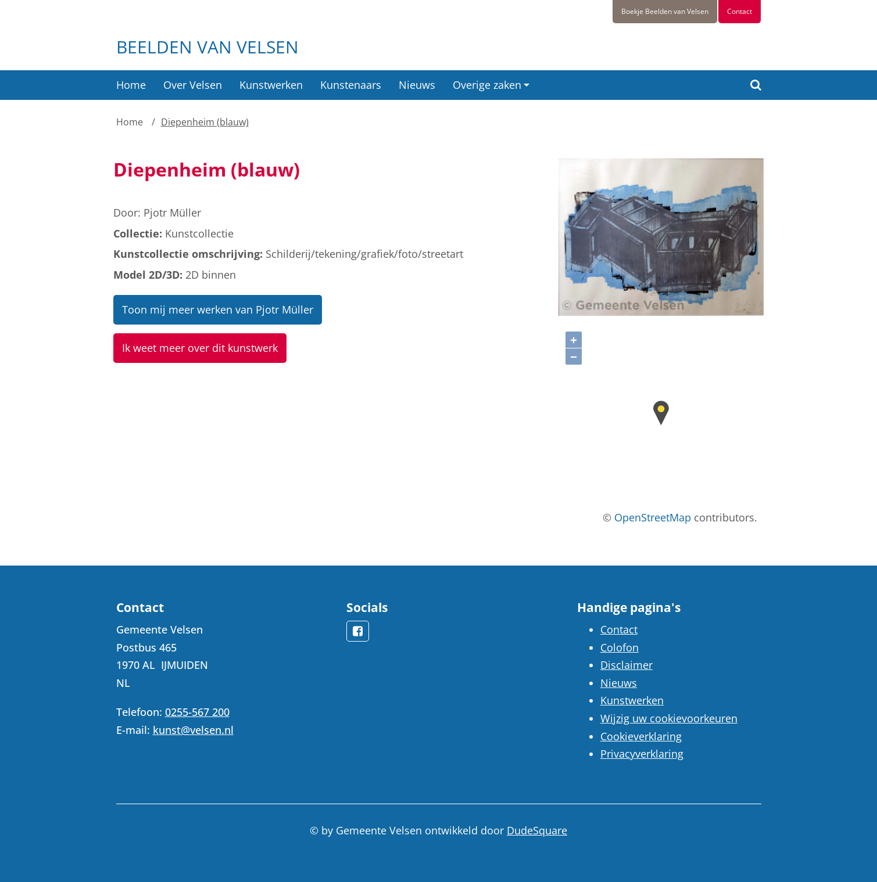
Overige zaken (487, 85)
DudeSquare (537, 830)
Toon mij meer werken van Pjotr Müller (217, 309)
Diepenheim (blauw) (205, 122)
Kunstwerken (271, 85)
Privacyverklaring (641, 754)
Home (131, 85)
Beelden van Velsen (207, 47)
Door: (127, 212)
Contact (739, 11)
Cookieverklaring (641, 736)
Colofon (619, 647)
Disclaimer (626, 665)
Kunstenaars (350, 85)
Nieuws (417, 85)
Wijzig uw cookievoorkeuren (669, 718)
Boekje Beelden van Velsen (664, 11)
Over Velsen (192, 85)
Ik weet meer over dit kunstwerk (200, 348)
